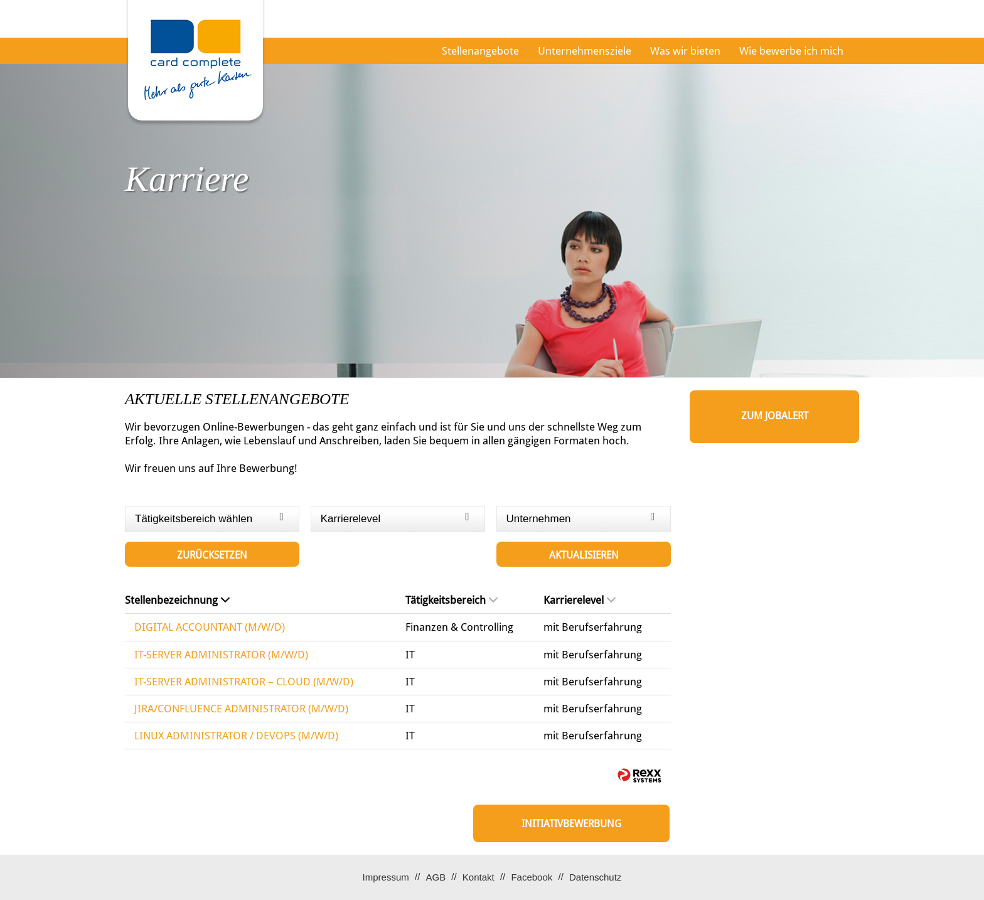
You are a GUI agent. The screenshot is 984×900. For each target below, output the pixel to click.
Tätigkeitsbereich (451, 600)
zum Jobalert (774, 416)
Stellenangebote (480, 51)
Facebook (531, 877)
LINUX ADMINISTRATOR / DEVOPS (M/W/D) (236, 735)
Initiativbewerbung (571, 824)
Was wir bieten (685, 51)
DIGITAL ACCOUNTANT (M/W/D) (209, 627)
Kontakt (479, 877)
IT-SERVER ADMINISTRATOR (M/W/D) (221, 654)
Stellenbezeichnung (177, 600)
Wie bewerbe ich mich (791, 51)
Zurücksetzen (212, 555)
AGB (435, 877)
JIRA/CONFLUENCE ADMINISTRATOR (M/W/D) (241, 708)
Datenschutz (595, 877)
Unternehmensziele (584, 51)
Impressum (386, 877)
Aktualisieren (584, 555)
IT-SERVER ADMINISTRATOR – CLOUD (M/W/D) (243, 681)
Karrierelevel (579, 600)
